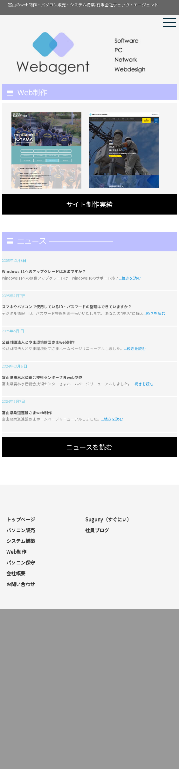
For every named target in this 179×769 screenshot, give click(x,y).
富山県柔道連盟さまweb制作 (27, 412)
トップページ (20, 519)
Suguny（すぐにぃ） (108, 519)
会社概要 (15, 573)
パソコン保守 (20, 562)
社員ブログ (97, 530)
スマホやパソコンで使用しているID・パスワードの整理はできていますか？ (67, 306)
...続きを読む (130, 278)
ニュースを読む (89, 447)
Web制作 (16, 551)
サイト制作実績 (89, 204)
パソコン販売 (20, 530)
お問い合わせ (20, 583)
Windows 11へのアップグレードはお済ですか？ (44, 271)
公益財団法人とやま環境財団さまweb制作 (38, 342)
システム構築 (20, 540)
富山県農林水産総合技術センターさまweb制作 (42, 377)
